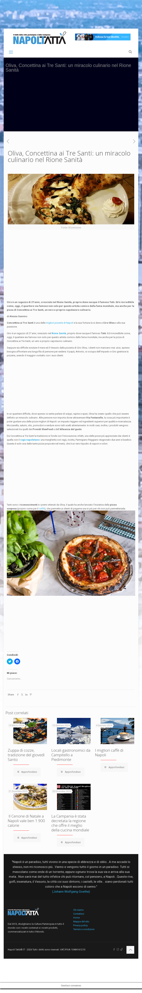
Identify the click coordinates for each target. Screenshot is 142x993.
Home (76, 917)
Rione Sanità (59, 333)
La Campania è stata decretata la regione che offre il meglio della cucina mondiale (70, 822)
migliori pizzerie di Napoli (59, 322)
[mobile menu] (11, 52)
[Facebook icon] (114, 949)
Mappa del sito (81, 921)
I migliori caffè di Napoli (109, 752)
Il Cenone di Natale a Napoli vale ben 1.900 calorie (26, 820)
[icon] (121, 949)
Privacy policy (80, 925)
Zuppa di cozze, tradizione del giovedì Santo (26, 755)
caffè (42, 508)
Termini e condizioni (83, 929)
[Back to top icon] (130, 950)
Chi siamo (78, 909)
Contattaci (78, 913)
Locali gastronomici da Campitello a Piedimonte (70, 755)
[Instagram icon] (117, 949)
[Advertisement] (71, 105)
